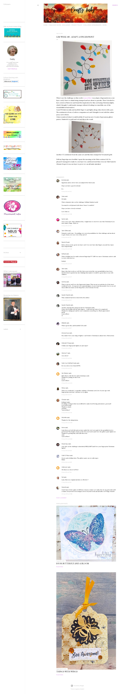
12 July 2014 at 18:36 (67, 348)
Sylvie (63, 219)
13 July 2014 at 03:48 (67, 422)
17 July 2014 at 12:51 (66, 482)
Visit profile (12, 69)
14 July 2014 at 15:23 (67, 450)
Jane (63, 268)
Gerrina (64, 282)
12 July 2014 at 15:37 (67, 328)
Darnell (64, 487)
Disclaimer (66, 25)
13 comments (59, 674)
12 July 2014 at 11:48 (67, 225)
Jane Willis (65, 230)
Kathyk (64, 254)
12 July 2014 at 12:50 (67, 290)
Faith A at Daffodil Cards (69, 363)
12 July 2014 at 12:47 (67, 277)
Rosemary (65, 444)
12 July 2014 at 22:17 (67, 394)
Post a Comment (61, 497)
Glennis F (64, 353)
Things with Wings (67, 671)
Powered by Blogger (77, 686)
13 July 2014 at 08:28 (67, 439)
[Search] (115, 5)
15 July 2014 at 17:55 (66, 472)
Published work (55, 25)
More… (104, 25)
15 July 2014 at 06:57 (67, 462)
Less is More (87, 98)
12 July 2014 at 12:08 (67, 249)
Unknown (64, 467)
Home (45, 25)
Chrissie (64, 399)
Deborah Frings (66, 343)
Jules (63, 196)
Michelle (64, 417)
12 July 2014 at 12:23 (67, 263)
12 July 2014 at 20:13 (67, 368)
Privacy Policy (76, 25)
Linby (12, 59)
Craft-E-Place (66, 455)
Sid (62, 477)
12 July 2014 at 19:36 (67, 358)
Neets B (64, 242)
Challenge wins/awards (92, 25)
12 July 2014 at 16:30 (67, 338)
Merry (63, 388)
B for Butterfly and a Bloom (72, 563)
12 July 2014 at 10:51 (66, 191)
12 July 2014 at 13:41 (66, 300)
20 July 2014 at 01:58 (67, 494)
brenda (64, 180)
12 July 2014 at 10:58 (67, 214)
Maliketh (82, 689)
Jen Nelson (65, 373)
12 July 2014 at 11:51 (66, 237)
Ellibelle (64, 323)
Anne (63, 427)
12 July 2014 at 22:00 (67, 383)
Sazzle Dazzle (66, 295)
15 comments (59, 566)
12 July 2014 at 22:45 (67, 412)
